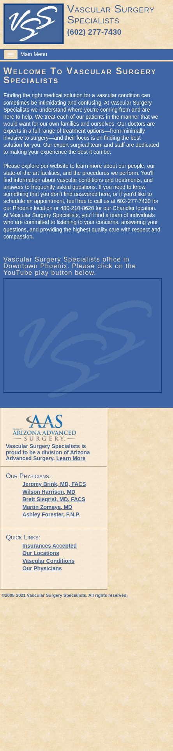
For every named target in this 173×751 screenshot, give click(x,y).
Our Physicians (42, 568)
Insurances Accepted (50, 546)
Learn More (70, 458)
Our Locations (41, 553)
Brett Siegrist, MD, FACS (54, 499)
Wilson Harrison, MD (49, 492)
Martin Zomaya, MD (47, 507)
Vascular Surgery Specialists (110, 14)
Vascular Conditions (49, 561)
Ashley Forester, (51, 514)
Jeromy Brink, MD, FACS (54, 484)
